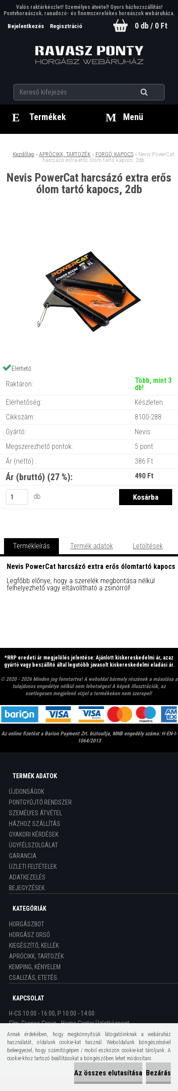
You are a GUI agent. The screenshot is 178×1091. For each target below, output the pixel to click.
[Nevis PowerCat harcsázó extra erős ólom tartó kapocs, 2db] (89, 232)
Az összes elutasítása (108, 1073)
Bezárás (158, 1073)
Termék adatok (91, 546)
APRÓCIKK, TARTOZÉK (65, 154)
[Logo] (89, 55)
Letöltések (148, 546)
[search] (155, 92)
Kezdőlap (23, 154)
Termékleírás (31, 546)
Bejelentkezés (27, 26)
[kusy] (17, 497)
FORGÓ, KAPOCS (114, 154)
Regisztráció (66, 26)
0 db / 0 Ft (151, 25)
